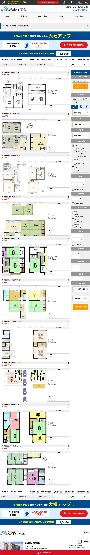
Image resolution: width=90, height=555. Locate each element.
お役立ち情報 (42, 16)
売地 (76, 171)
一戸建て (76, 145)
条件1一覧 (34, 60)
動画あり (76, 214)
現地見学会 (76, 227)
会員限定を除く (77, 222)
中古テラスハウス (80, 156)
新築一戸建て (79, 149)
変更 (86, 98)
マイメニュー (71, 2)
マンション (76, 160)
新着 (74, 211)
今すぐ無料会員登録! (74, 45)
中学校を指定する (79, 135)
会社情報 (61, 16)
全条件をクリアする (80, 298)
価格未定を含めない (79, 189)
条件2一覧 (58, 60)
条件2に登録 (69, 60)
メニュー (86, 2)
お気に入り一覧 (83, 60)
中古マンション (79, 163)
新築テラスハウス (80, 151)
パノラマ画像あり (78, 217)
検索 (64, 2)
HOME (3, 2)
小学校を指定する (79, 124)
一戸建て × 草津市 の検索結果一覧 (16, 26)
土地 (74, 167)
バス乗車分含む (77, 203)
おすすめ (76, 219)
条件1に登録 (46, 60)
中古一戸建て (79, 153)
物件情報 (24, 16)
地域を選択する (78, 113)
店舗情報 (86, 541)
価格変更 (76, 224)
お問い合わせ (79, 2)
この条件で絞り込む (80, 86)
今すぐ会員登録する (48, 2)
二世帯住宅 (76, 244)
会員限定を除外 (41, 65)
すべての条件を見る (79, 289)
